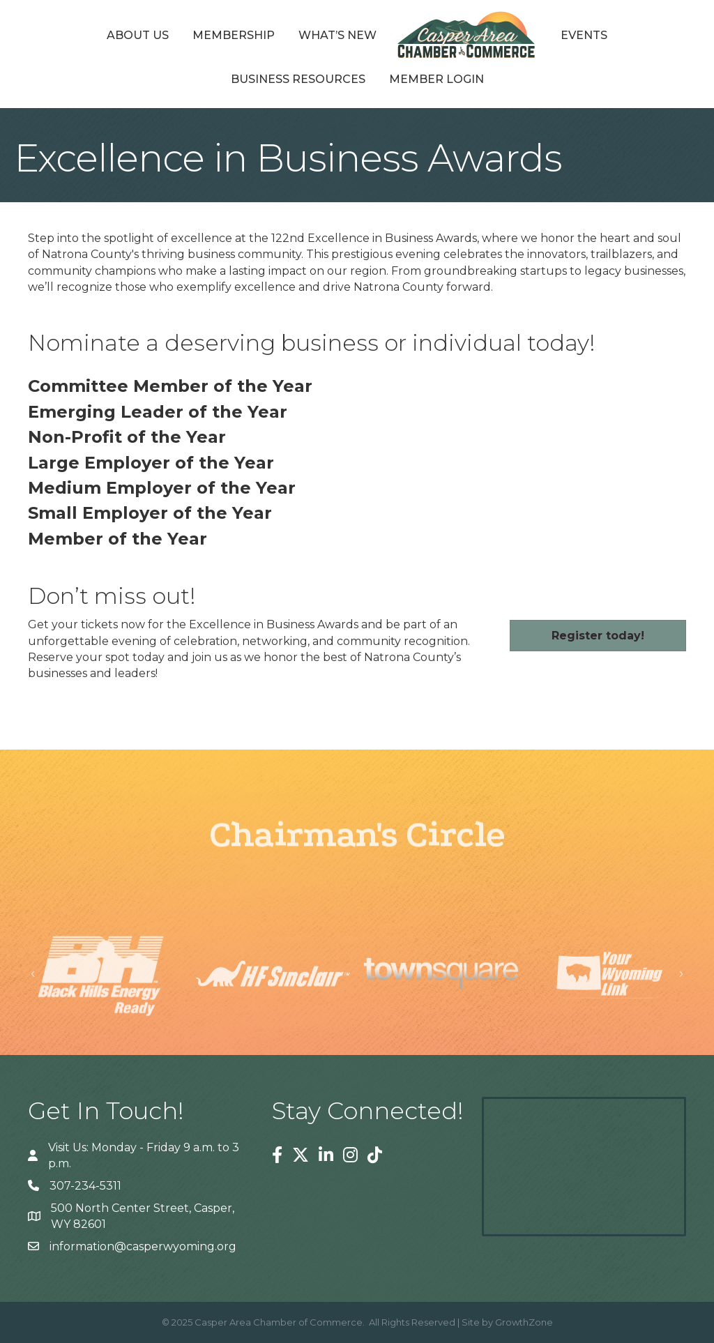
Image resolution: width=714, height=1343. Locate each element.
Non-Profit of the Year (127, 437)
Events (584, 35)
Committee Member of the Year (170, 386)
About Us (138, 35)
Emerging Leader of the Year (157, 412)
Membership (233, 35)
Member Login (436, 79)
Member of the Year (117, 539)
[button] (598, 635)
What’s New (337, 35)
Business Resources (298, 79)
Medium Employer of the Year (162, 488)
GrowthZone (524, 1322)
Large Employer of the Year (151, 463)
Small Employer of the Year (150, 513)
